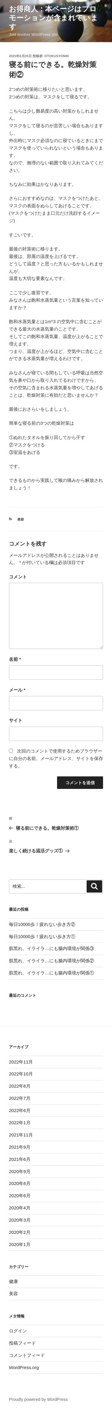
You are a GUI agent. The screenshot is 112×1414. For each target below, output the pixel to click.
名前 (15, 659)
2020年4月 (19, 1207)
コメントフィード (27, 1355)
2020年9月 (19, 1171)
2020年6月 (19, 1195)
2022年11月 (21, 1061)
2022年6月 (19, 1110)
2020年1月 (19, 1244)
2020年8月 (19, 1183)
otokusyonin (57, 56)
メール (17, 689)
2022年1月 (19, 1122)
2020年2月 (19, 1232)
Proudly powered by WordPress (38, 1399)
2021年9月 (19, 1147)
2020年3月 (19, 1220)
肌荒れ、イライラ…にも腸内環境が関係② (51, 960)
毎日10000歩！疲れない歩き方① (42, 936)
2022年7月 (19, 1098)
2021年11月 (21, 1134)
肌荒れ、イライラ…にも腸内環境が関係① (51, 972)
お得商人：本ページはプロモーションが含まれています (53, 18)
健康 (13, 1281)
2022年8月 (19, 1085)
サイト (15, 720)
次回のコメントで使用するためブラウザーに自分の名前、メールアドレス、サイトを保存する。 (56, 758)
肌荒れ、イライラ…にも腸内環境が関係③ (51, 948)
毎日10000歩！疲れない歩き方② (42, 924)
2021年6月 (19, 1159)
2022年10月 (21, 1073)
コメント (18, 576)
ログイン (18, 1330)
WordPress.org (24, 1367)
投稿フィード (22, 1343)
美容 (20, 519)
